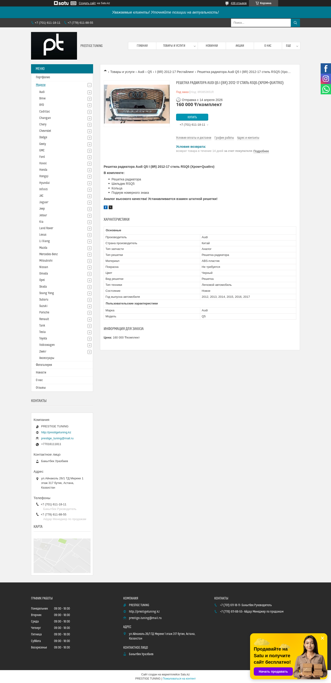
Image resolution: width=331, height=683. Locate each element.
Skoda (43, 287)
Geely (42, 144)
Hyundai (44, 183)
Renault (44, 319)
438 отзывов (239, 3)
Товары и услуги (174, 46)
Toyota (43, 338)
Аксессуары (46, 358)
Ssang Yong (46, 293)
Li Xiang (44, 241)
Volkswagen (47, 345)
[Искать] (295, 23)
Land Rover (46, 228)
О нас (267, 46)
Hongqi (44, 176)
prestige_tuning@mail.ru (57, 438)
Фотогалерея (44, 365)
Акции (240, 46)
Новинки (212, 46)
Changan (45, 118)
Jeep (42, 209)
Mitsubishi (46, 261)
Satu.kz (185, 674)
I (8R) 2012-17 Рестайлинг (174, 72)
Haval (43, 163)
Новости (41, 372)
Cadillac (44, 111)
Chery (42, 124)
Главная (142, 46)
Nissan (43, 267)
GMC (42, 150)
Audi (141, 72)
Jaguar (43, 202)
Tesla (42, 332)
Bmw (42, 98)
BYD (41, 105)
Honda (43, 170)
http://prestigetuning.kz (56, 432)
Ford (42, 157)
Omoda (43, 273)
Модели (41, 85)
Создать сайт (87, 3)
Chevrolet (45, 131)
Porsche (44, 312)
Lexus (42, 235)
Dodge (43, 137)
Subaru (43, 299)
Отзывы (41, 388)
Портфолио (43, 77)
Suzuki (43, 306)
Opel (42, 280)
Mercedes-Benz (48, 254)
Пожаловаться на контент (179, 678)
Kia (41, 222)
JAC (41, 196)
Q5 (150, 72)
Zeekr (42, 351)
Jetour (43, 215)
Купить (192, 117)
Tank (42, 325)
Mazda (43, 248)
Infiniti (43, 189)
